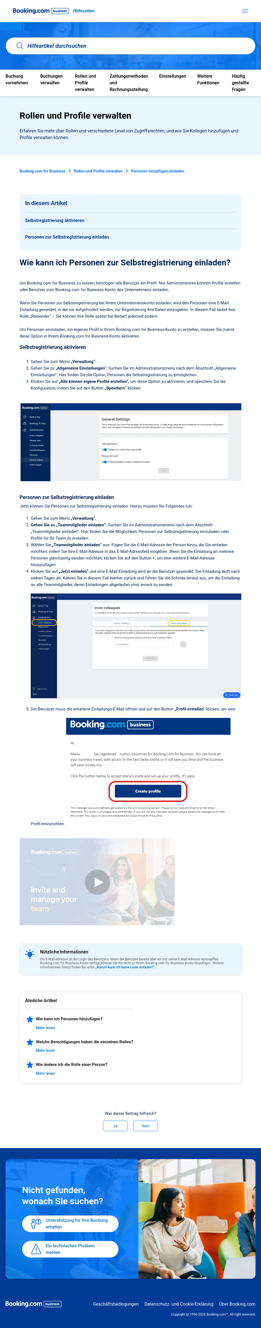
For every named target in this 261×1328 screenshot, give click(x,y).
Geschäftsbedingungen (116, 1304)
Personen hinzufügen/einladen (157, 171)
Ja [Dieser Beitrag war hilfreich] (115, 1126)
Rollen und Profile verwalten (98, 171)
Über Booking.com (237, 1304)
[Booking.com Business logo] (33, 1305)
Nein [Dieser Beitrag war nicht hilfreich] (146, 1126)
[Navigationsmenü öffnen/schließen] (245, 11)
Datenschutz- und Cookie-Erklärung (178, 1304)
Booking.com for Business (42, 171)
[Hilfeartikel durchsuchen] (130, 46)
